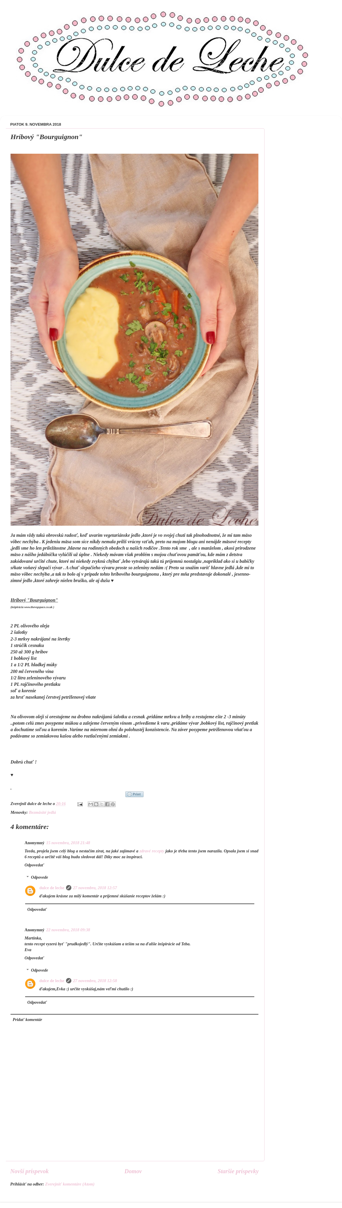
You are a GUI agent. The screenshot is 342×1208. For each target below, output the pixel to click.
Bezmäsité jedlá (42, 812)
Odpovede (39, 877)
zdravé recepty (151, 851)
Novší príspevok (29, 1171)
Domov (133, 1171)
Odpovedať (34, 865)
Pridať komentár (27, 1019)
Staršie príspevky (238, 1171)
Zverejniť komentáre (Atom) (69, 1184)
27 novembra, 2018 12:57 (95, 887)
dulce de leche (51, 887)
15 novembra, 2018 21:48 (68, 842)
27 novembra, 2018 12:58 (95, 980)
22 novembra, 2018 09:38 (68, 929)
